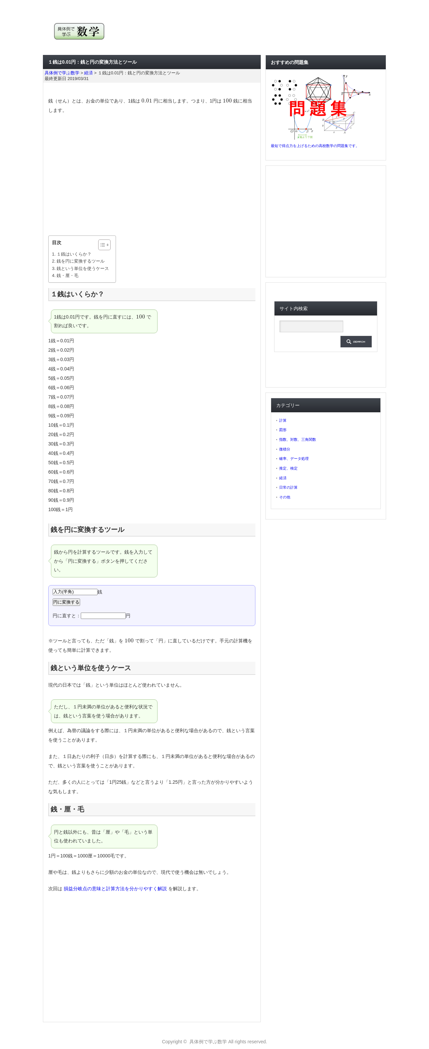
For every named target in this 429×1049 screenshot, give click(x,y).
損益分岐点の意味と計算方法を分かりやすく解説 (115, 888)
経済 (283, 478)
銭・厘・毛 (67, 275)
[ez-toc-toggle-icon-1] (101, 245)
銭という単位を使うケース (83, 268)
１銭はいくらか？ (74, 254)
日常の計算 (288, 487)
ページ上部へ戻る (423, 1014)
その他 (284, 497)
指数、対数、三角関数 (297, 439)
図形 (283, 430)
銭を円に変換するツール (81, 261)
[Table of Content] (104, 244)
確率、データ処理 (294, 459)
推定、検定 (288, 468)
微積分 (284, 449)
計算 (283, 420)
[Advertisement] (151, 175)
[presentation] (146, 100)
